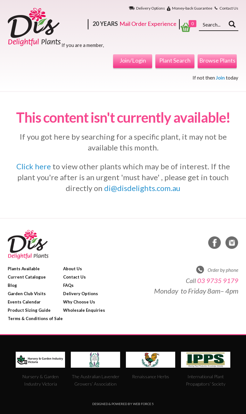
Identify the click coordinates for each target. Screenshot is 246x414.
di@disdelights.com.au (142, 188)
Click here (33, 166)
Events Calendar (24, 301)
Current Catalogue (27, 277)
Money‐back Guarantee (192, 8)
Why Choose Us (79, 301)
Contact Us (228, 8)
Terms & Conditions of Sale (35, 318)
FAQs (68, 285)
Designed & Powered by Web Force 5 (123, 404)
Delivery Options (150, 8)
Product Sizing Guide (29, 310)
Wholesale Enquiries (84, 310)
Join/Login (132, 60)
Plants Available (24, 268)
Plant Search (175, 60)
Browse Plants (217, 60)
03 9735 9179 (217, 280)
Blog (12, 285)
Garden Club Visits (27, 293)
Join (220, 77)
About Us (72, 268)
